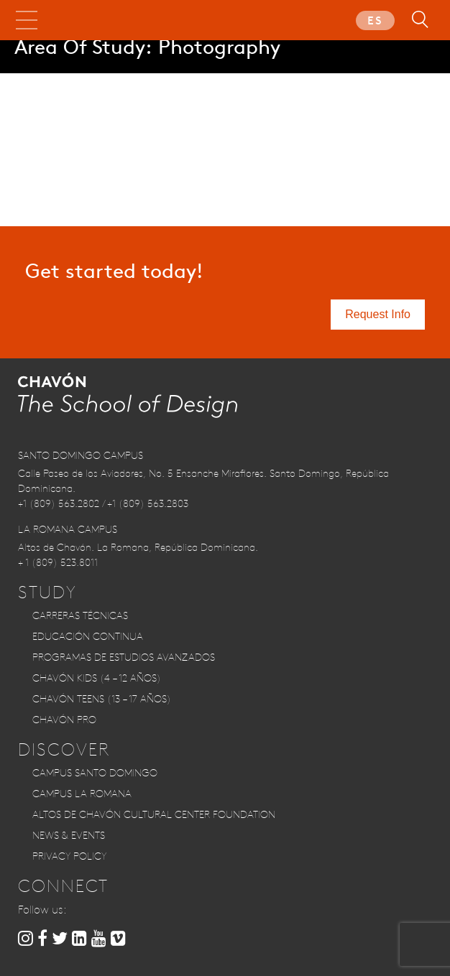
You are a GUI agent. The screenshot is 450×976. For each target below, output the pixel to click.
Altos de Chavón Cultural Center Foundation (153, 814)
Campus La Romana (82, 793)
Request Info (377, 314)
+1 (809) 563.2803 (147, 503)
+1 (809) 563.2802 (58, 503)
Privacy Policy (69, 856)
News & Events (68, 835)
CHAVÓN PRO (64, 719)
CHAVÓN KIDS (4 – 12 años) (96, 677)
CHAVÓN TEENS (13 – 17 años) (101, 698)
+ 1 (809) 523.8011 (58, 562)
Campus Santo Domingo (94, 772)
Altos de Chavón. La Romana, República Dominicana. (138, 547)
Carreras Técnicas (80, 615)
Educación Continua (87, 636)
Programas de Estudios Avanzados (123, 657)
